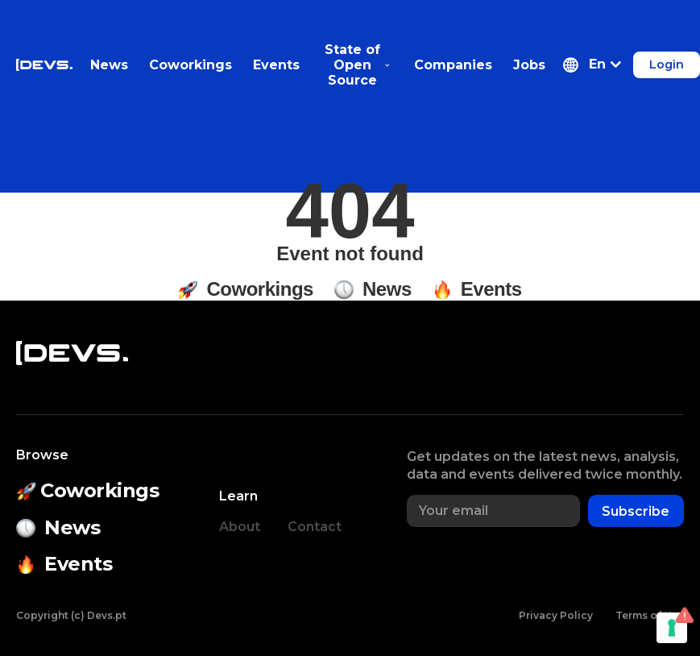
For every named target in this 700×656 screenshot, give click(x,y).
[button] (592, 65)
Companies (453, 65)
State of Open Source (357, 65)
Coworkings (190, 65)
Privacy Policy (556, 615)
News (109, 65)
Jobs (529, 65)
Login (666, 64)
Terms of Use (649, 615)
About (239, 526)
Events (276, 65)
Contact (315, 526)
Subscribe (635, 511)
